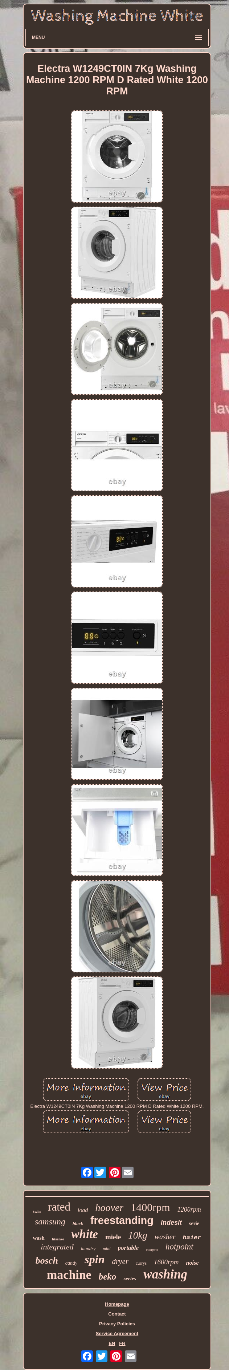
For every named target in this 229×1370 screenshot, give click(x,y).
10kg (137, 1235)
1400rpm (150, 1207)
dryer (120, 1261)
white (84, 1234)
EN (112, 1343)
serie (194, 1223)
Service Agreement (117, 1333)
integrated (57, 1246)
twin (37, 1211)
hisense (58, 1239)
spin (95, 1259)
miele (113, 1237)
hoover (109, 1207)
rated (59, 1206)
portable (128, 1247)
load (83, 1210)
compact (152, 1250)
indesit (171, 1222)
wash (39, 1238)
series (129, 1278)
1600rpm (166, 1262)
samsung (50, 1221)
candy (71, 1263)
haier (192, 1237)
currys (141, 1263)
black (78, 1223)
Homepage (117, 1304)
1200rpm (189, 1209)
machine (69, 1274)
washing (165, 1274)
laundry (88, 1248)
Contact (117, 1314)
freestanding (122, 1220)
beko (107, 1276)
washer (165, 1237)
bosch (47, 1260)
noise (192, 1263)
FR (122, 1343)
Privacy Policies (117, 1323)
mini (106, 1248)
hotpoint (179, 1246)
